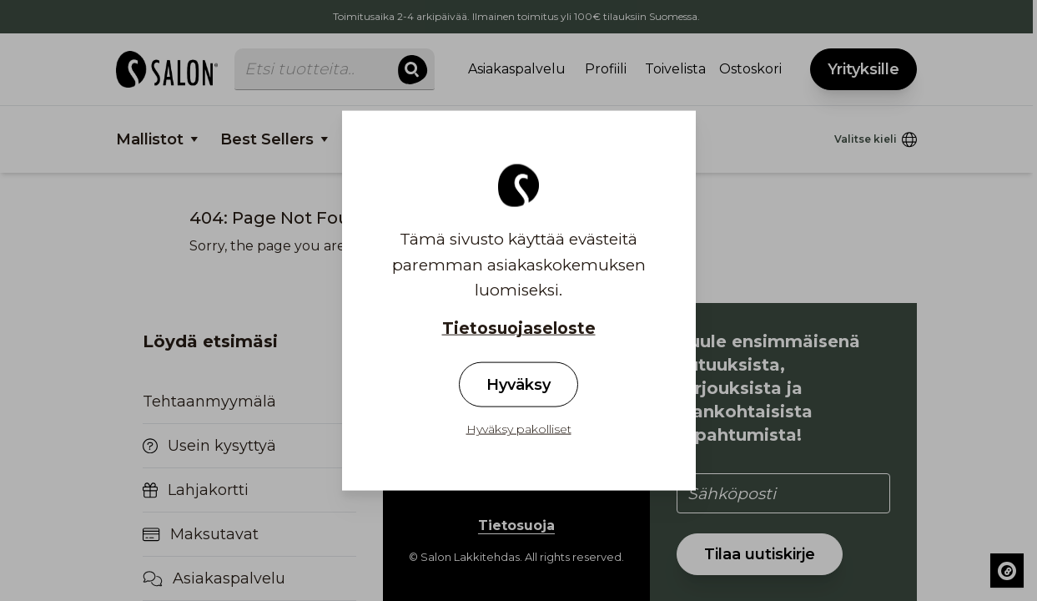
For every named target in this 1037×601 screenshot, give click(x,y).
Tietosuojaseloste (519, 328)
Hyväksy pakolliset (518, 428)
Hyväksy (518, 384)
